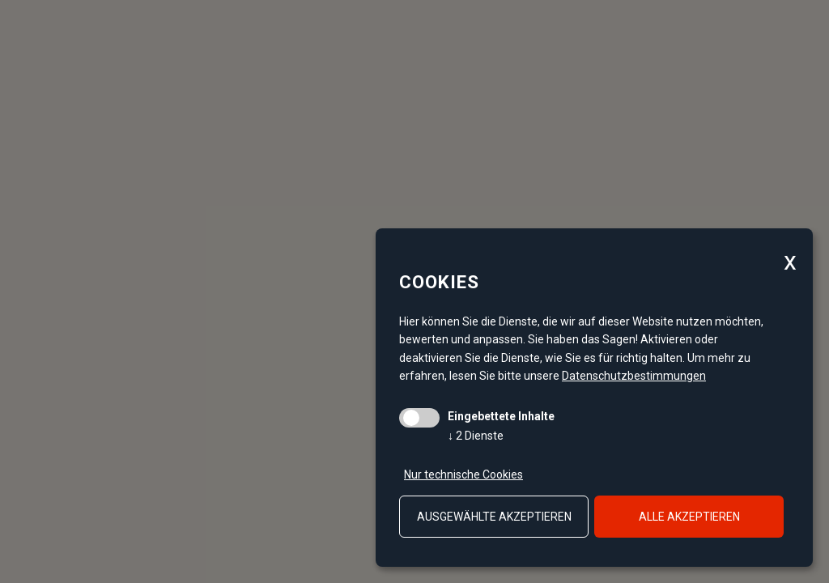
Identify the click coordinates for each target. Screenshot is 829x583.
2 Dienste (476, 435)
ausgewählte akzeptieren (494, 516)
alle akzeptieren (689, 516)
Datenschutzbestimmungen (634, 375)
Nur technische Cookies (463, 474)
